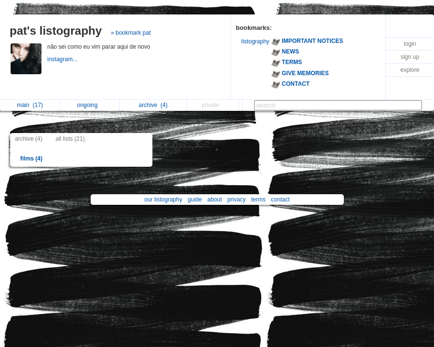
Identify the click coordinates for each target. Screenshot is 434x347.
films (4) (31, 158)
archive (152, 105)
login (410, 43)
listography (256, 41)
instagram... (63, 59)
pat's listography (56, 30)
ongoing (90, 105)
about (214, 199)
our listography (163, 199)
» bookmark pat (131, 32)
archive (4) (28, 138)
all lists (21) (70, 138)
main (30, 105)
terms (258, 199)
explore (409, 70)
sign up (410, 56)
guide (195, 199)
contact (280, 199)
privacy (236, 199)
